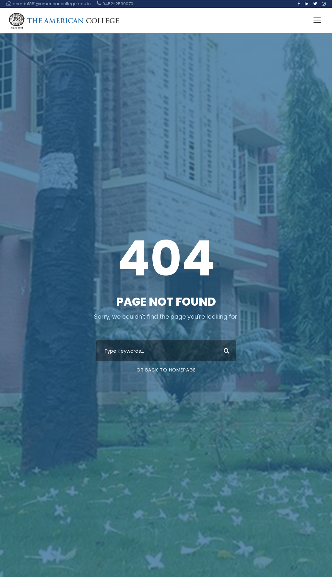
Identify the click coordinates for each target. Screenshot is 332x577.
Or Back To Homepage (166, 370)
